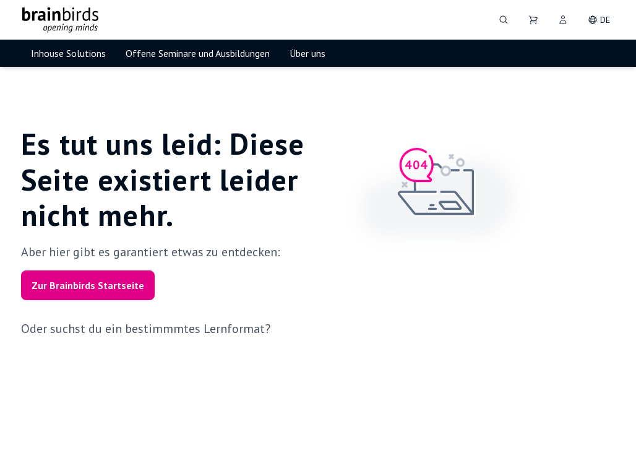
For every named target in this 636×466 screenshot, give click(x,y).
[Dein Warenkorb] (533, 20)
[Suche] (504, 20)
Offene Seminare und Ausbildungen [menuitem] (198, 53)
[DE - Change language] (599, 20)
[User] (563, 20)
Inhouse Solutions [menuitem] (68, 53)
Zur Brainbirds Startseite (88, 285)
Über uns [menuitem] (307, 53)
